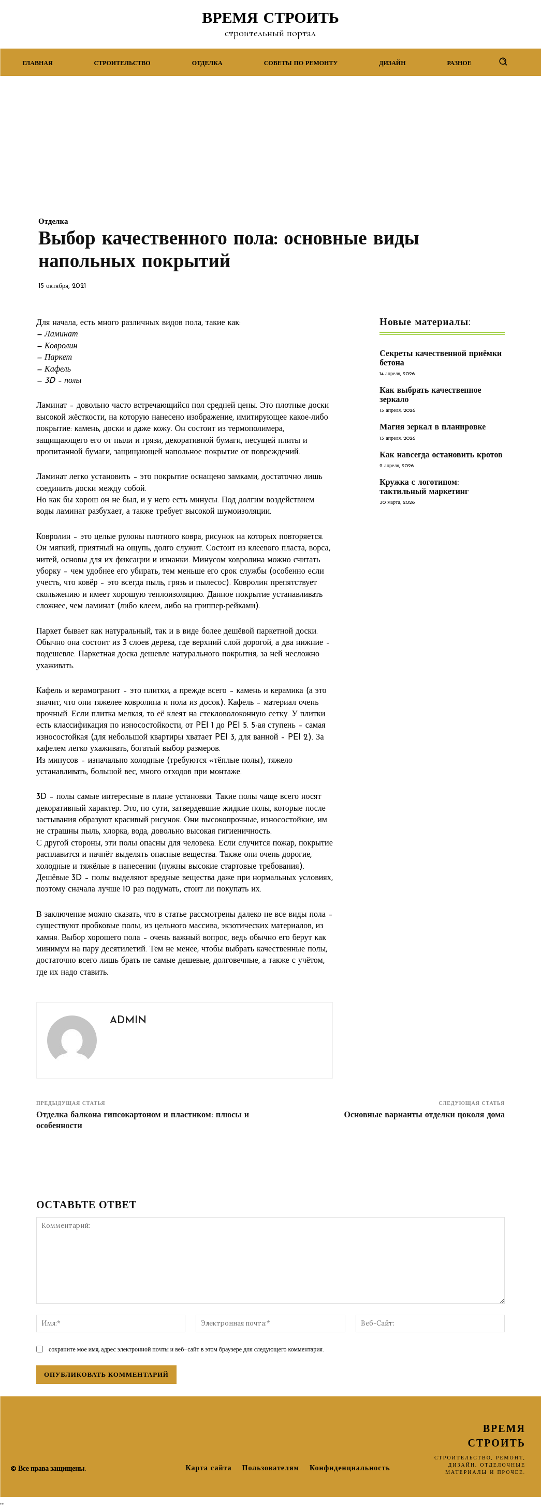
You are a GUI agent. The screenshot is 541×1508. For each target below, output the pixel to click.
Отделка (53, 222)
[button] (503, 61)
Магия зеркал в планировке (429, 426)
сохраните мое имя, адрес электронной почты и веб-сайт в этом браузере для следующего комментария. (186, 1349)
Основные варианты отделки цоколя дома (424, 1115)
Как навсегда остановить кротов (437, 454)
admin (128, 1020)
